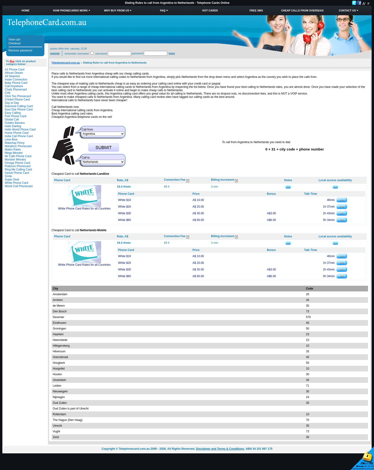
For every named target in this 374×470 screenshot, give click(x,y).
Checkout (15, 43)
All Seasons (12, 76)
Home (25, 10)
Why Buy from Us (116, 10)
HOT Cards (210, 10)
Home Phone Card (16, 133)
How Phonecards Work (70, 10)
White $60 (124, 220)
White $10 (124, 200)
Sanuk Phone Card (17, 173)
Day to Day (12, 103)
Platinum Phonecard (18, 166)
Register (55, 53)
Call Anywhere (14, 86)
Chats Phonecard (16, 89)
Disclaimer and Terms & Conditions (220, 448)
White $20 (124, 206)
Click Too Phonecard (18, 96)
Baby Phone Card (16, 83)
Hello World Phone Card (20, 129)
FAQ (163, 10)
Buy (12, 61)
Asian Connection (16, 79)
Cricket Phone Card (17, 99)
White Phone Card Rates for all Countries (84, 208)
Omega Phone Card (17, 163)
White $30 (124, 213)
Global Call (12, 119)
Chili (7, 93)
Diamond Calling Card (19, 106)
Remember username (77, 53)
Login (172, 53)
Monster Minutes (15, 159)
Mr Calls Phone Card (18, 156)
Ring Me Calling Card (18, 169)
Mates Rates (13, 149)
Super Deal (12, 179)
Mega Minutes (14, 153)
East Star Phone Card (19, 109)
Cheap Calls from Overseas (302, 10)
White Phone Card (16, 183)
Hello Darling (13, 126)
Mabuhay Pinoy (15, 143)
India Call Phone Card (19, 136)
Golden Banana (15, 123)
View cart (14, 39)
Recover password (20, 50)
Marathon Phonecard (18, 146)
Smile (8, 176)
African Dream (14, 73)
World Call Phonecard (19, 186)
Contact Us (347, 10)
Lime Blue (11, 139)
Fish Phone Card (15, 116)
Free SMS (256, 10)
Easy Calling (13, 113)
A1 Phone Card (14, 69)
